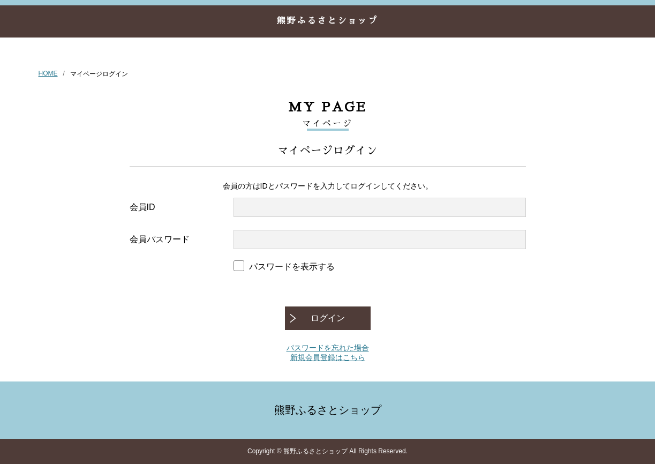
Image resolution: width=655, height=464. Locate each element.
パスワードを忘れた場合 (328, 347)
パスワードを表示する (292, 266)
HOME (48, 73)
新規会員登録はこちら (327, 357)
